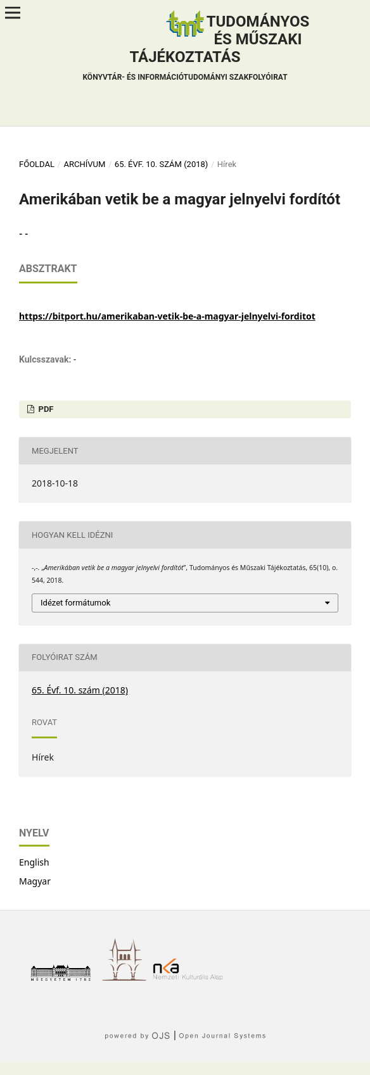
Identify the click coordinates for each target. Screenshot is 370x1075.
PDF (44, 409)
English (34, 862)
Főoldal (36, 164)
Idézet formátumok (75, 602)
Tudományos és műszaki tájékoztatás (195, 49)
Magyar (35, 881)
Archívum (84, 164)
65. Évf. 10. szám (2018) (161, 164)
